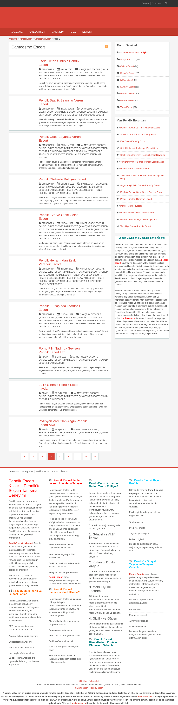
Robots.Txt (94, 681)
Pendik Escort (25, 39)
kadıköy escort (96, 688)
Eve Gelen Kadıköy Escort (133, 141)
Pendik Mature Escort (131, 206)
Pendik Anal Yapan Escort (69, 229)
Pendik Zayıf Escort (50, 284)
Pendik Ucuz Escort (50, 78)
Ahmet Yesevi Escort (93, 145)
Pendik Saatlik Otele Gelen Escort (137, 212)
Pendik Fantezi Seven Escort (134, 168)
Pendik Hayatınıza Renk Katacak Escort (140, 127)
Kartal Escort (126, 80)
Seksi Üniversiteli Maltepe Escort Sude (139, 148)
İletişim (86, 32)
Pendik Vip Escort (91, 281)
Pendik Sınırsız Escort (92, 75)
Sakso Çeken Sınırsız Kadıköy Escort (138, 134)
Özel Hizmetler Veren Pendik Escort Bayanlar (142, 155)
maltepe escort (79, 703)
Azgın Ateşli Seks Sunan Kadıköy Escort (140, 185)
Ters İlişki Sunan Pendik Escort (135, 226)
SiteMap (83, 681)
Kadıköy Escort (127, 73)
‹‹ (24, 456)
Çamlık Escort (47, 112)
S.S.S (73, 32)
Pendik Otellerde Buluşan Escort (62, 179)
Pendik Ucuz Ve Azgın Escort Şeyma (138, 219)
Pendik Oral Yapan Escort (63, 75)
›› (95, 456)
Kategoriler (37, 32)
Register (146, 3)
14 (86, 456)
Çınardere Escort (58, 72)
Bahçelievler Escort (51, 148)
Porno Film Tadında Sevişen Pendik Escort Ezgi (59, 350)
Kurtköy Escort (127, 86)
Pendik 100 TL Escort (82, 72)
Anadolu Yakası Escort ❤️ (133, 52)
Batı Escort (71, 148)
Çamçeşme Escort (42, 39)
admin (45, 357)
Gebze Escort (127, 66)
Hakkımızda (57, 32)
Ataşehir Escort (127, 59)
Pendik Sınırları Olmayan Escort (136, 199)
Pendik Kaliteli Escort (89, 151)
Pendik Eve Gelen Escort (80, 190)
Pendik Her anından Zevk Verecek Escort (57, 262)
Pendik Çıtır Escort (96, 229)
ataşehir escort (81, 688)
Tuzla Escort (126, 107)
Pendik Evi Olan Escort (61, 151)
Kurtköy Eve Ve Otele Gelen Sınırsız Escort (141, 192)
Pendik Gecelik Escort (52, 278)
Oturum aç (157, 3)
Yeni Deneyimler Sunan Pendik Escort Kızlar (142, 162)
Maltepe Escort (127, 93)
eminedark (48, 69)
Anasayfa (17, 32)
